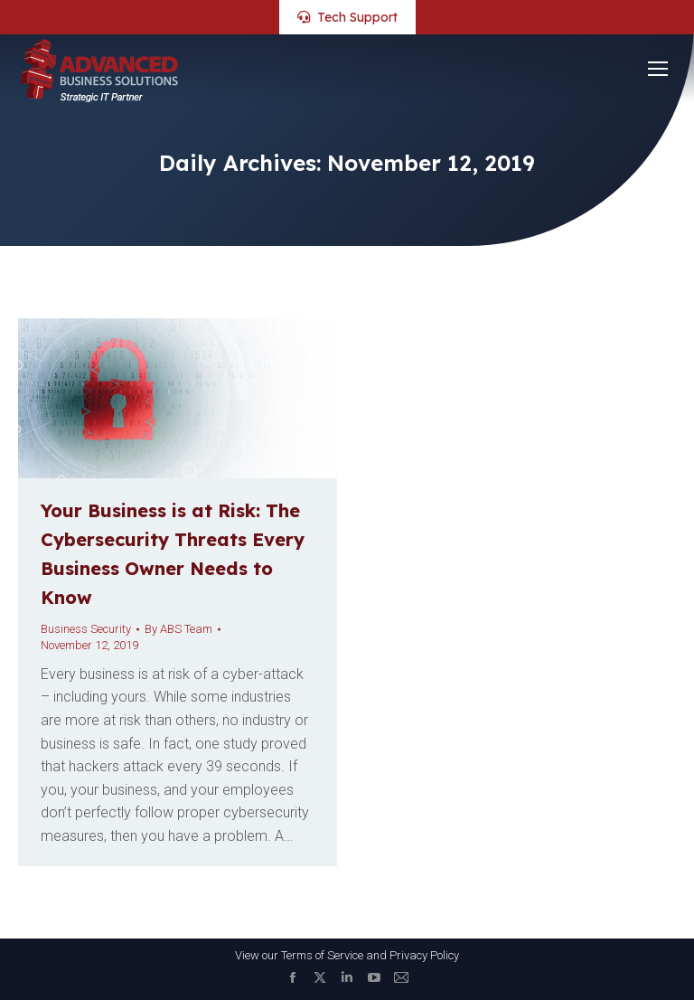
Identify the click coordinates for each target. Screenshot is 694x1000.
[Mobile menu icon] (658, 69)
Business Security (86, 629)
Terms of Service (322, 955)
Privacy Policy (424, 955)
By (178, 629)
